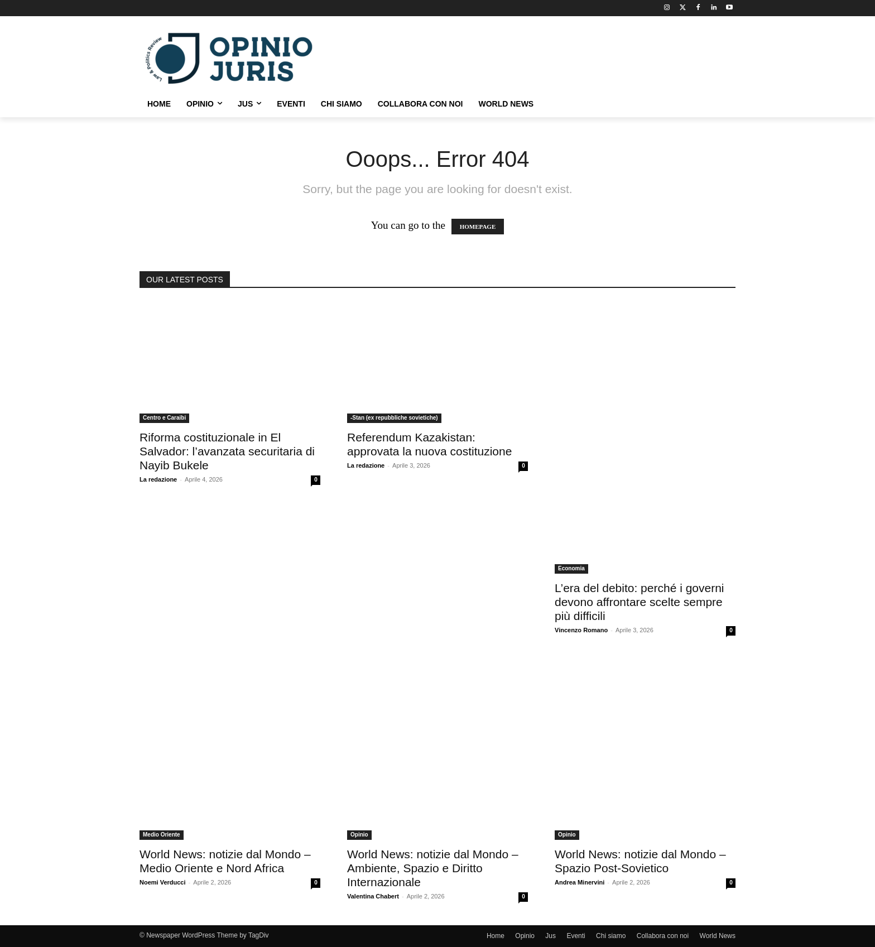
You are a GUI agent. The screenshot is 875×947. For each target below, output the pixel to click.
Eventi (575, 936)
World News (717, 936)
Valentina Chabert (373, 896)
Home (495, 936)
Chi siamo (611, 936)
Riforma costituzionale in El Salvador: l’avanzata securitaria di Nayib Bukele (227, 451)
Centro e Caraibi (164, 418)
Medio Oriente (161, 834)
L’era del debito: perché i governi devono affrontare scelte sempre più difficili (639, 601)
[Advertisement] (521, 57)
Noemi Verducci (163, 882)
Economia (571, 568)
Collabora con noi (663, 936)
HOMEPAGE (478, 226)
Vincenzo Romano (581, 630)
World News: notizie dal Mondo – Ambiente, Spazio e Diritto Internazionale (432, 868)
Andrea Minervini (579, 882)
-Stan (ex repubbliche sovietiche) (394, 418)
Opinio (359, 834)
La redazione (158, 479)
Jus (550, 936)
